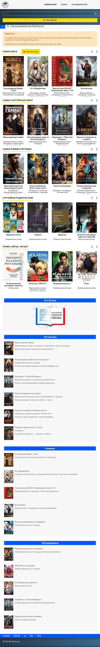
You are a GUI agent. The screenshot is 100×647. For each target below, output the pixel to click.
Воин (86, 283)
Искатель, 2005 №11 (38, 283)
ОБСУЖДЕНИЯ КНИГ (79, 4)
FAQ (31, 636)
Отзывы (6, 636)
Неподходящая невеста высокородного (38, 138)
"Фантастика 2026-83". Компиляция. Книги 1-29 (62, 89)
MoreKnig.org (19, 4)
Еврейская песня (13, 235)
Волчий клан (86, 88)
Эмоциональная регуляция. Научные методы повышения (13, 284)
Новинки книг (50, 4)
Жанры (64, 4)
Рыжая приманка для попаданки (86, 187)
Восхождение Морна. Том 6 (13, 89)
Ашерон (37, 235)
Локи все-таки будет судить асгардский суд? (86, 236)
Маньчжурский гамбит (13, 137)
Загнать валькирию (62, 186)
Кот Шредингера (37, 88)
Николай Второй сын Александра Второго (13, 187)
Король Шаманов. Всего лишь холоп (38, 187)
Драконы (62, 235)
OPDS (39, 636)
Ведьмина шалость (62, 283)
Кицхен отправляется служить (86, 138)
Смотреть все (30, 52)
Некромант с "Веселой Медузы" (62, 138)
